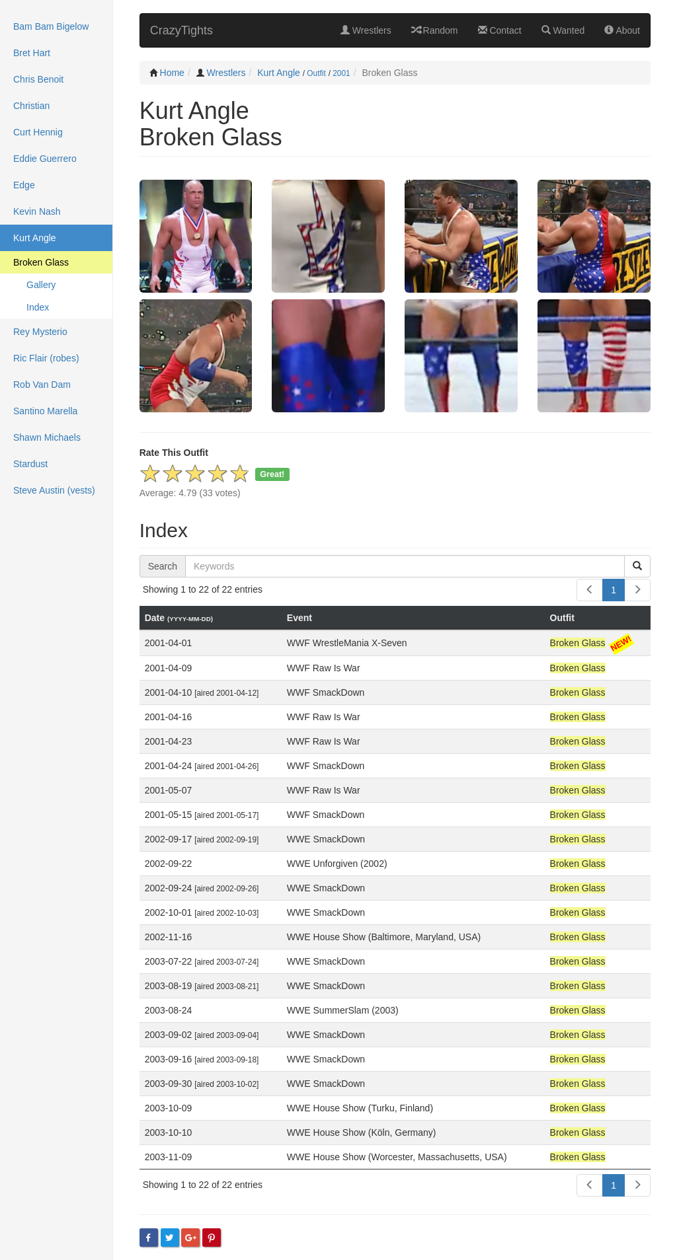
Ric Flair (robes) (46, 358)
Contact (500, 30)
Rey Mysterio (40, 331)
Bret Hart (31, 53)
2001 (341, 73)
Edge (24, 185)
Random (434, 30)
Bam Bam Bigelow (51, 26)
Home (172, 72)
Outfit (316, 73)
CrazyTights (181, 30)
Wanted (563, 30)
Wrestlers (365, 30)
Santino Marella (45, 411)
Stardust (30, 464)
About (622, 30)
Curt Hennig (38, 132)
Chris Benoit (38, 79)
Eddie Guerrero (45, 158)
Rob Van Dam (42, 384)
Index (37, 307)
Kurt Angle (278, 72)
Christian (31, 105)
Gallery (41, 284)
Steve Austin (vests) (54, 490)
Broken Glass (41, 262)
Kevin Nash (37, 211)
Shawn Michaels (47, 437)
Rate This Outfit (173, 452)
